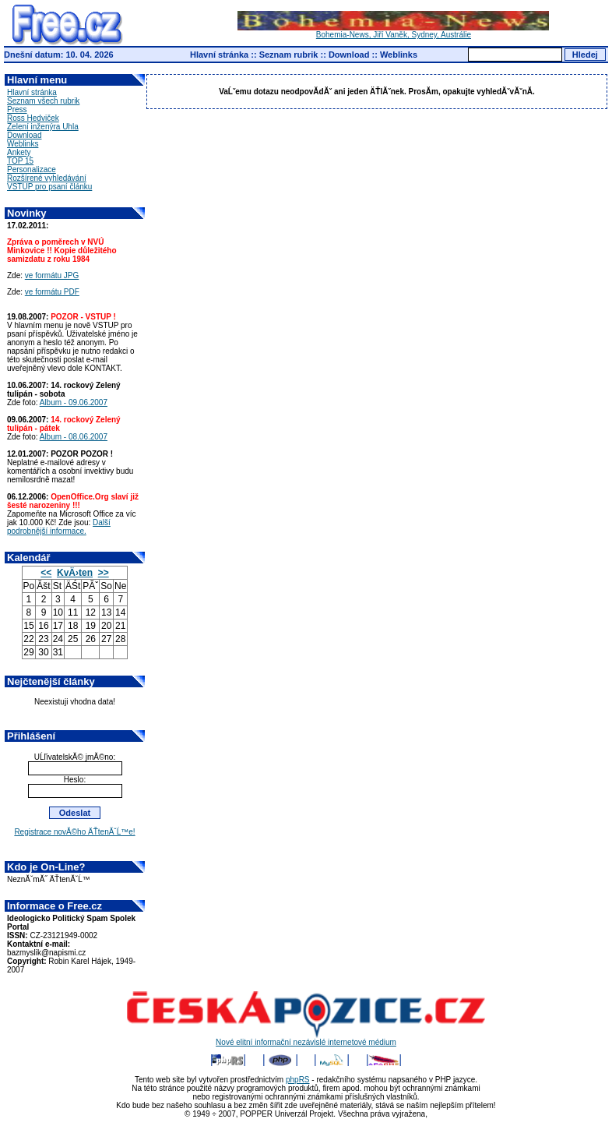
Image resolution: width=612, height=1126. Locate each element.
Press (17, 109)
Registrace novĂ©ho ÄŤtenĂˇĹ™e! (74, 832)
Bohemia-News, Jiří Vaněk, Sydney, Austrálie (393, 31)
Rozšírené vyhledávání (46, 178)
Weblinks (398, 54)
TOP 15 (20, 161)
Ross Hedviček (33, 118)
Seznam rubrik (288, 54)
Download (349, 54)
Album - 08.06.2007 (73, 436)
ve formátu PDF (52, 292)
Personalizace (31, 169)
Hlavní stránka (219, 54)
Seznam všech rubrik (43, 101)
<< (45, 572)
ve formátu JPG (52, 275)
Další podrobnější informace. (59, 526)
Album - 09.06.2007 (73, 402)
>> (103, 572)
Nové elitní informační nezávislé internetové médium (306, 1039)
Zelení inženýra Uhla (43, 126)
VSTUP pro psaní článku (49, 186)
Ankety (19, 152)
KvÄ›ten (75, 572)
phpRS (298, 1079)
